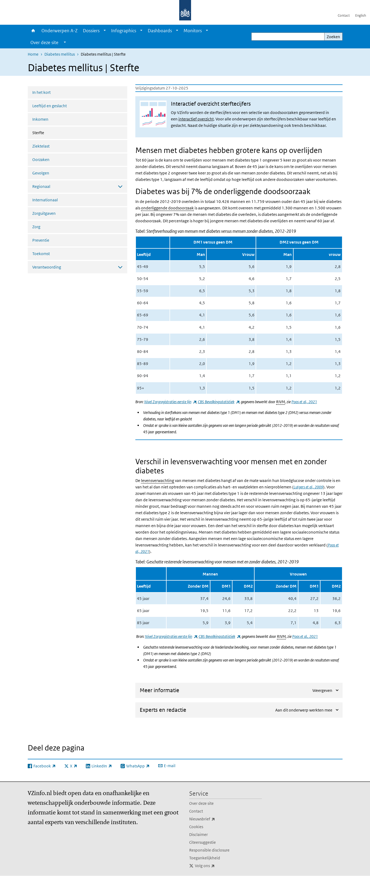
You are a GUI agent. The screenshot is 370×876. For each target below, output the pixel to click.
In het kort (41, 92)
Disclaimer (198, 834)
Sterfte (52, 132)
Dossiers (91, 31)
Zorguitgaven (44, 213)
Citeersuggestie (202, 842)
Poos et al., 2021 (304, 401)
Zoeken (333, 36)
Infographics (123, 31)
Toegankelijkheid (204, 857)
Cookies (196, 826)
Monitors (193, 31)
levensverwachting (157, 480)
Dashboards (160, 31)
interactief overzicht (196, 118)
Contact (344, 15)
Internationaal (45, 199)
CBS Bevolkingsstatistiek (218, 401)
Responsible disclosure (209, 850)
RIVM (280, 401)
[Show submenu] (104, 31)
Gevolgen (40, 173)
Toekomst (41, 253)
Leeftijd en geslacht (49, 105)
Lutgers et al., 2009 (308, 486)
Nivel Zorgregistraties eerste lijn (170, 401)
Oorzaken (41, 159)
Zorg (36, 226)
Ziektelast (41, 146)
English (360, 15)
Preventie (40, 240)
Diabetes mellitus (59, 54)
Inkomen (40, 119)
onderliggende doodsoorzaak (167, 207)
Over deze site (201, 803)
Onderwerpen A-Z (59, 31)
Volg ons (216, 866)
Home (33, 31)
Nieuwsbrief (214, 819)
